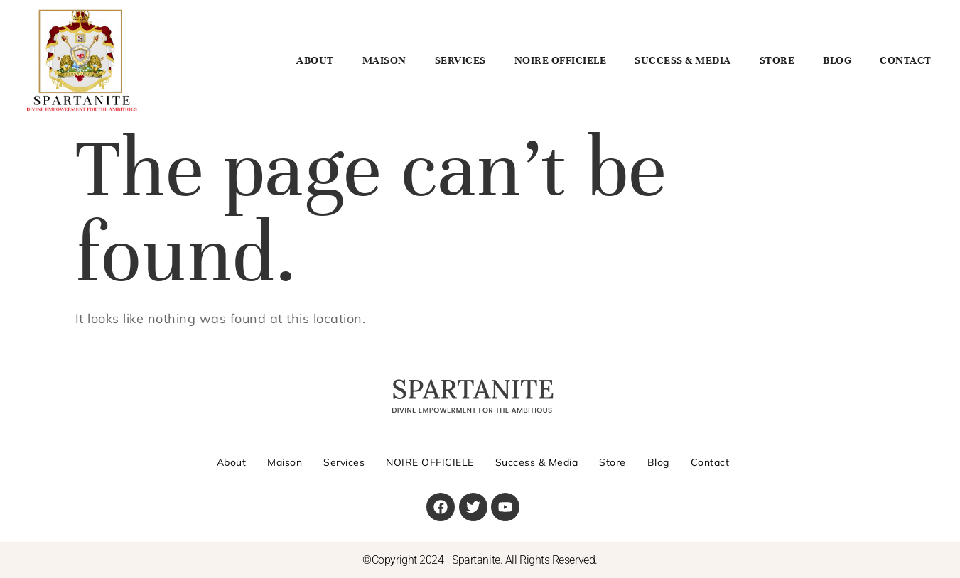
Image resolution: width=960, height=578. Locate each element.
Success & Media (683, 60)
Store (777, 60)
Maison (384, 60)
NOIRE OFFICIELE (560, 60)
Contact (906, 60)
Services (460, 60)
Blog (837, 60)
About (315, 60)
